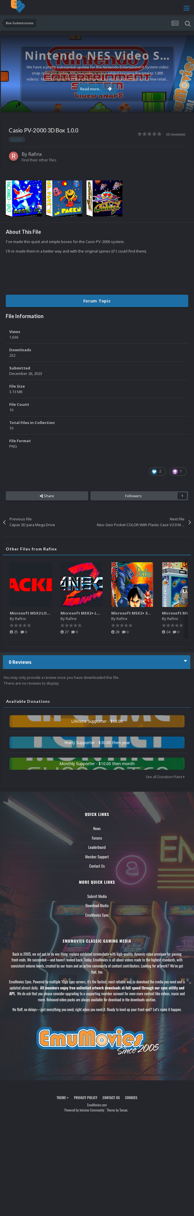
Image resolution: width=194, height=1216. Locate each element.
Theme (62, 1097)
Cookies (131, 1097)
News (97, 828)
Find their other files (39, 159)
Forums (97, 838)
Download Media (97, 905)
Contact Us (97, 866)
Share (47, 496)
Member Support (97, 857)
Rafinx (35, 154)
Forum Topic (97, 301)
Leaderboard (97, 847)
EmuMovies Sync (97, 915)
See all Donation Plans (165, 776)
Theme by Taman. (117, 1109)
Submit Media (97, 896)
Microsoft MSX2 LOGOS (32, 613)
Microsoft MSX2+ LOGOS (84, 613)
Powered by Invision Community (84, 1109)
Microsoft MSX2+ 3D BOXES (137, 613)
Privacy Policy (85, 1097)
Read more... (96, 88)
